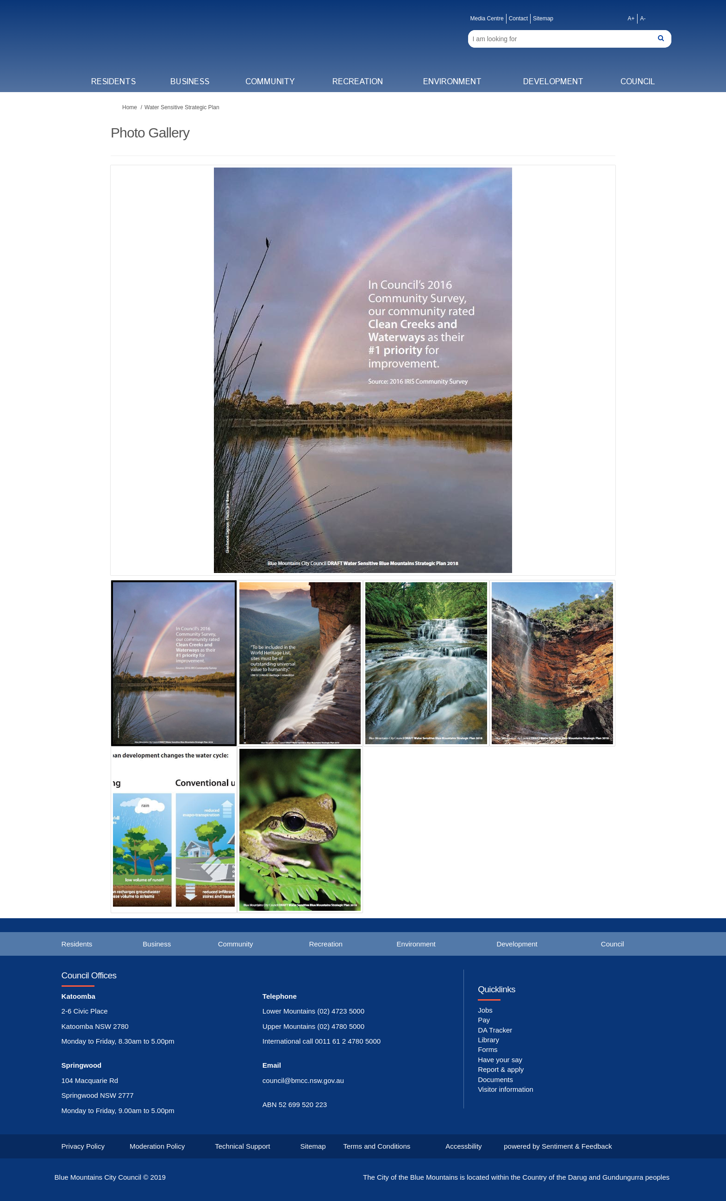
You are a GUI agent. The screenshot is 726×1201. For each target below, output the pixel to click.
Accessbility (463, 1146)
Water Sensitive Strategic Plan (181, 107)
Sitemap (543, 18)
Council (637, 82)
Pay (484, 1020)
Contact (518, 18)
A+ (630, 18)
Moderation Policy (157, 1146)
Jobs (485, 1010)
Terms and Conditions (376, 1146)
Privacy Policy (83, 1146)
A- (642, 18)
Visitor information (505, 1089)
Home (129, 107)
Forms (488, 1049)
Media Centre (487, 18)
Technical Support (242, 1146)
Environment (452, 82)
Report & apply (501, 1069)
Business (189, 82)
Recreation (357, 82)
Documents (495, 1079)
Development (553, 82)
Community (269, 82)
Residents (113, 82)
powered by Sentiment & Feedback (558, 1146)
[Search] (570, 39)
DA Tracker (495, 1030)
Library (488, 1040)
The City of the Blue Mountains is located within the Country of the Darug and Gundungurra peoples (516, 1177)
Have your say (500, 1060)
